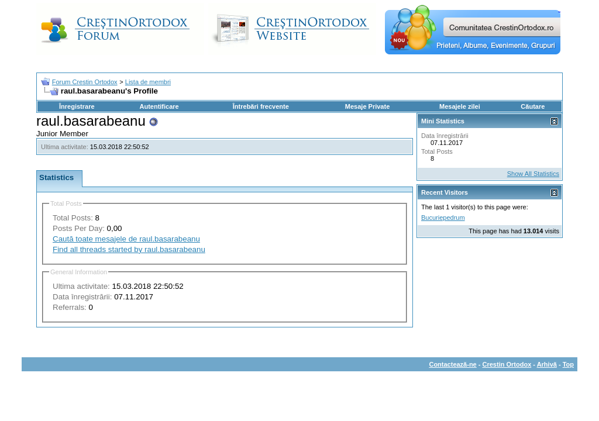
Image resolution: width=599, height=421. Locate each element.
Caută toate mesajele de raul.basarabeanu (126, 238)
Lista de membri (148, 81)
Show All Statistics (533, 173)
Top (568, 364)
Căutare (533, 106)
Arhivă (547, 364)
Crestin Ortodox (507, 364)
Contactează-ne (452, 364)
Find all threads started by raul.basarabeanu (129, 249)
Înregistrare (77, 106)
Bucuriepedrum (443, 217)
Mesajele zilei (459, 106)
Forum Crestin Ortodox (85, 81)
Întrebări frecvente (261, 106)
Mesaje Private (367, 106)
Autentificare (158, 106)
